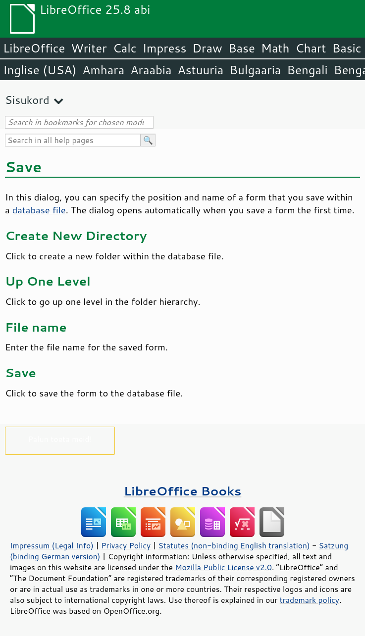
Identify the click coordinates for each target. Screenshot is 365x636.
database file (39, 209)
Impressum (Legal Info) (52, 545)
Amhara (103, 69)
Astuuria (200, 69)
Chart (310, 48)
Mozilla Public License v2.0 (223, 567)
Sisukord (27, 99)
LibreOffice (34, 48)
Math (275, 48)
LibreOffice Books (183, 490)
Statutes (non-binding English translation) (234, 545)
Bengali (307, 69)
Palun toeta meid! (60, 438)
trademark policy (309, 599)
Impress (165, 48)
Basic (346, 48)
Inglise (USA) (39, 69)
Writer (88, 48)
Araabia (150, 69)
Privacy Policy (126, 545)
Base (241, 48)
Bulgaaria (255, 69)
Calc (125, 48)
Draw (207, 48)
